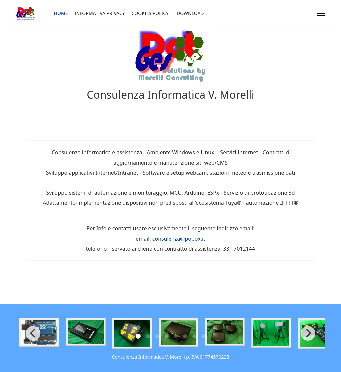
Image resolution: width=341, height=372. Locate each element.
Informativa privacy (100, 13)
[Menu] (321, 13)
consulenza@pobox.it (178, 238)
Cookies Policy (150, 13)
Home (61, 13)
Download (190, 13)
